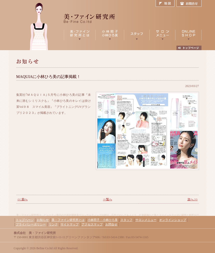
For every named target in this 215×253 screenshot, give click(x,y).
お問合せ (188, 3)
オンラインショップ (172, 220)
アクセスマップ (92, 224)
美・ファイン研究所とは (68, 220)
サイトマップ (70, 224)
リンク (53, 224)
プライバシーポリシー (31, 224)
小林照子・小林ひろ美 (103, 220)
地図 (166, 3)
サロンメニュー (145, 220)
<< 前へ (23, 199)
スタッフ (126, 220)
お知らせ (43, 220)
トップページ (25, 220)
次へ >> (192, 199)
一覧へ (107, 199)
